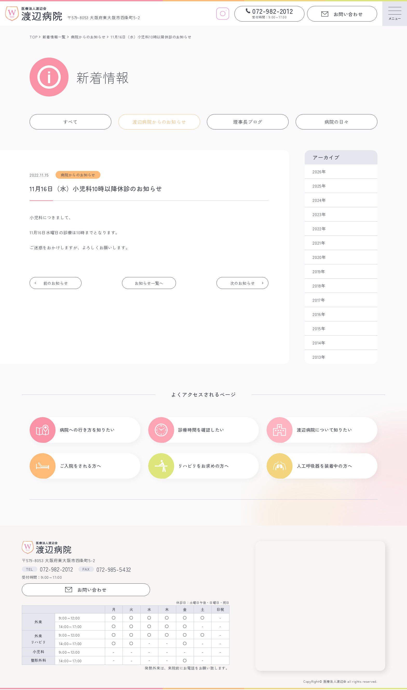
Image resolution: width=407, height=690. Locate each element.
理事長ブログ (247, 121)
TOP (33, 36)
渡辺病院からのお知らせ (159, 121)
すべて (70, 121)
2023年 (319, 214)
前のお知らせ (56, 283)
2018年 (319, 285)
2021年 (319, 243)
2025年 (319, 186)
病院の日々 (336, 121)
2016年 (319, 314)
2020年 (319, 257)
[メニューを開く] (394, 13)
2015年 (319, 328)
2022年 (319, 228)
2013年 (319, 357)
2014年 (319, 343)
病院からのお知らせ (88, 36)
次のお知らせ (242, 283)
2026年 (319, 171)
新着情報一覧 (54, 36)
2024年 (319, 200)
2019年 (319, 271)
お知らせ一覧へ (149, 283)
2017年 (319, 300)
